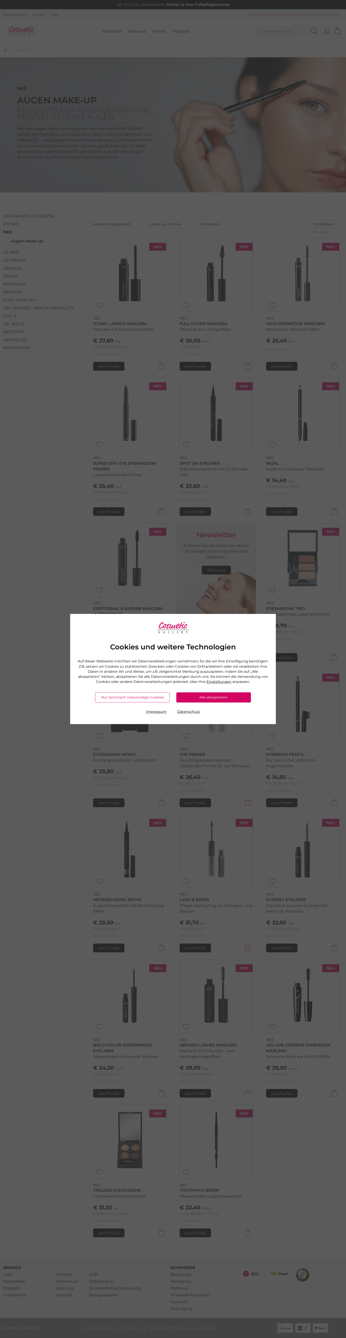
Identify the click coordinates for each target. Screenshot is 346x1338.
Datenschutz (188, 712)
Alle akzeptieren (213, 697)
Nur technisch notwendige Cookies (132, 697)
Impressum (156, 712)
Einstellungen (219, 682)
